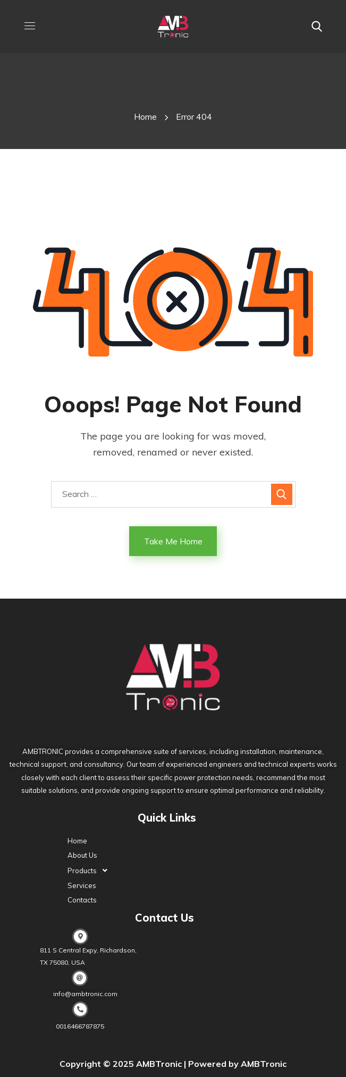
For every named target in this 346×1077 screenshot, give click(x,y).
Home (145, 116)
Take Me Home (173, 541)
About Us (82, 855)
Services (81, 885)
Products (90, 871)
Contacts (82, 900)
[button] (316, 26)
